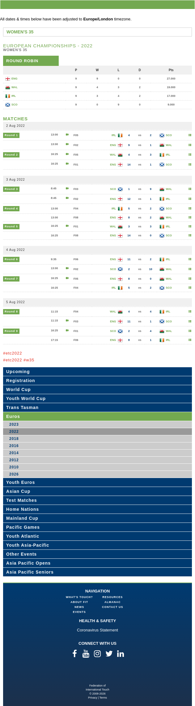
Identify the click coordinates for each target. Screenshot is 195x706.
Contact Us (112, 607)
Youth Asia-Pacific (27, 545)
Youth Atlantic (22, 536)
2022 (14, 431)
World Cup (18, 389)
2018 (14, 439)
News (79, 607)
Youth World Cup (26, 398)
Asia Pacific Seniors (30, 572)
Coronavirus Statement (97, 630)
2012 (14, 460)
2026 (14, 474)
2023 (14, 424)
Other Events (21, 554)
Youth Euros (20, 482)
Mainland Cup (22, 518)
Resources (112, 597)
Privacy (92, 697)
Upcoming (18, 371)
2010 (14, 467)
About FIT (79, 602)
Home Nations (22, 509)
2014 (14, 453)
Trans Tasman (22, 407)
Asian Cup (18, 491)
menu (189, 4)
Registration (20, 380)
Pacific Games (23, 527)
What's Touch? (79, 597)
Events (79, 611)
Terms (103, 697)
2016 (14, 446)
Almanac (112, 602)
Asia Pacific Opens (28, 563)
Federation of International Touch (97, 673)
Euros (13, 416)
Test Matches (21, 500)
